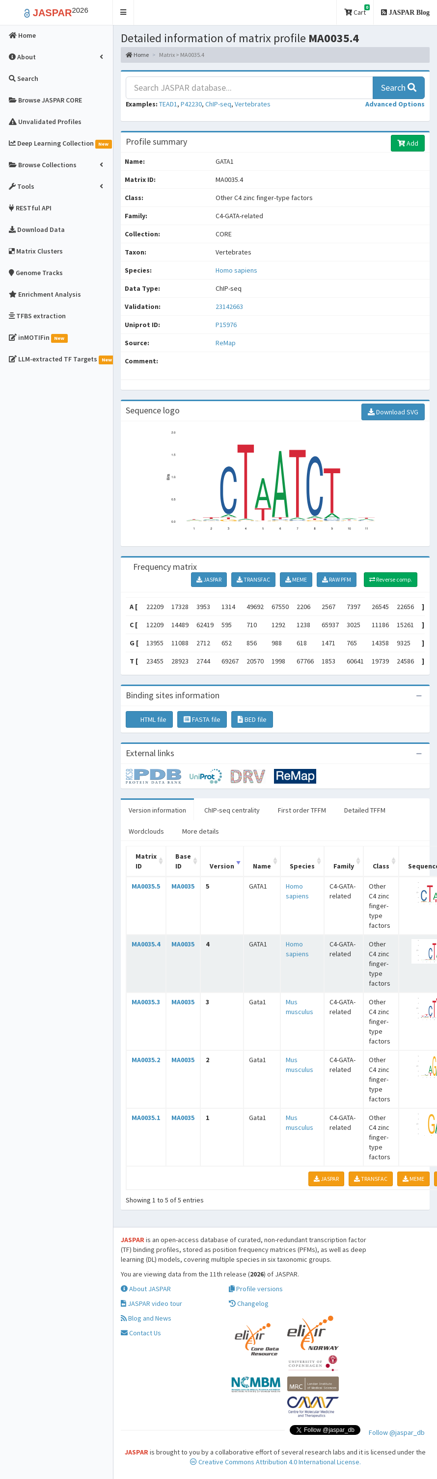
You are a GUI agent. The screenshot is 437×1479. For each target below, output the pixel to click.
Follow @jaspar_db (397, 1432)
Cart (357, 10)
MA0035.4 (146, 944)
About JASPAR (146, 1288)
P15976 (227, 324)
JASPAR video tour (151, 1303)
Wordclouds (146, 831)
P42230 (191, 104)
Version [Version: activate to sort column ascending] (222, 866)
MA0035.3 (146, 1001)
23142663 (229, 306)
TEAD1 (168, 104)
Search (398, 87)
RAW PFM (336, 579)
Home (137, 54)
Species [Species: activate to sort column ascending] (302, 866)
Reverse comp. (390, 579)
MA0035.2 (146, 1059)
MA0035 (182, 886)
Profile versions (256, 1288)
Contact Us (141, 1332)
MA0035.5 (146, 886)
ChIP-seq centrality (232, 810)
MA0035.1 (146, 1117)
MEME (296, 579)
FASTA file (202, 719)
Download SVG (393, 412)
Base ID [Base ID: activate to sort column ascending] (183, 861)
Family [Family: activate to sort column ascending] (343, 866)
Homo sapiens (236, 270)
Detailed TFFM (364, 810)
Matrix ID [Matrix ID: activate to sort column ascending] (146, 861)
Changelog (249, 1303)
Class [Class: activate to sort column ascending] (381, 866)
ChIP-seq (218, 104)
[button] (123, 12)
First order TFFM (302, 810)
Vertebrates (253, 104)
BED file (252, 719)
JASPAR (208, 579)
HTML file (149, 719)
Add (407, 143)
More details (200, 831)
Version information (157, 810)
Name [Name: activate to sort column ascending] (262, 866)
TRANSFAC (253, 579)
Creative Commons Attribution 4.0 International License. (275, 1461)
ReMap (226, 342)
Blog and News (146, 1318)
